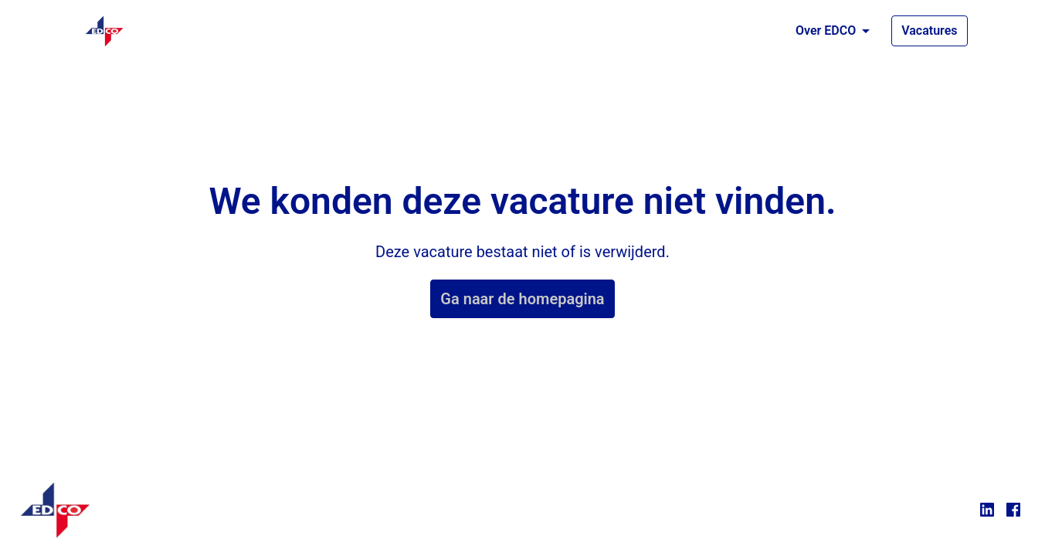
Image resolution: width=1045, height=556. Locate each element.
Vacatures (929, 30)
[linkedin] (987, 510)
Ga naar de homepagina (522, 299)
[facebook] (1013, 510)
